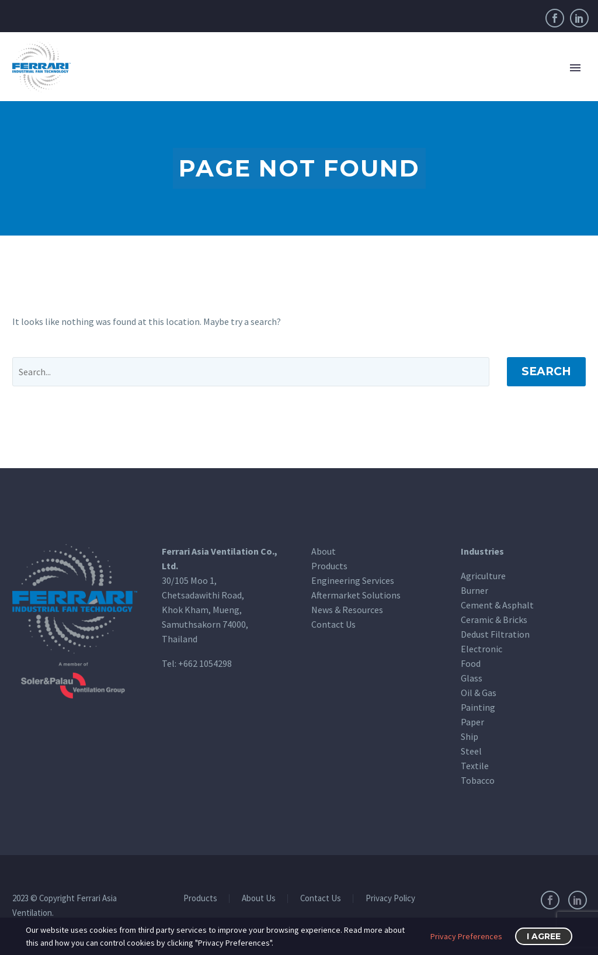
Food (471, 663)
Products (329, 566)
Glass (471, 678)
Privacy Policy (390, 898)
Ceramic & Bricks (494, 619)
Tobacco (478, 780)
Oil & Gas (478, 692)
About (323, 551)
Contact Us (333, 624)
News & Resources (347, 609)
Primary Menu (575, 67)
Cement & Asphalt (497, 605)
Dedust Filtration (495, 634)
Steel (471, 751)
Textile (475, 765)
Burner (474, 590)
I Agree (544, 936)
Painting (478, 707)
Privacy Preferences (466, 936)
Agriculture (483, 576)
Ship (469, 736)
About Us (259, 898)
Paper (472, 722)
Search (546, 371)
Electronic (481, 649)
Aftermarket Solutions (356, 595)
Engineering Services (352, 580)
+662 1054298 (205, 663)
